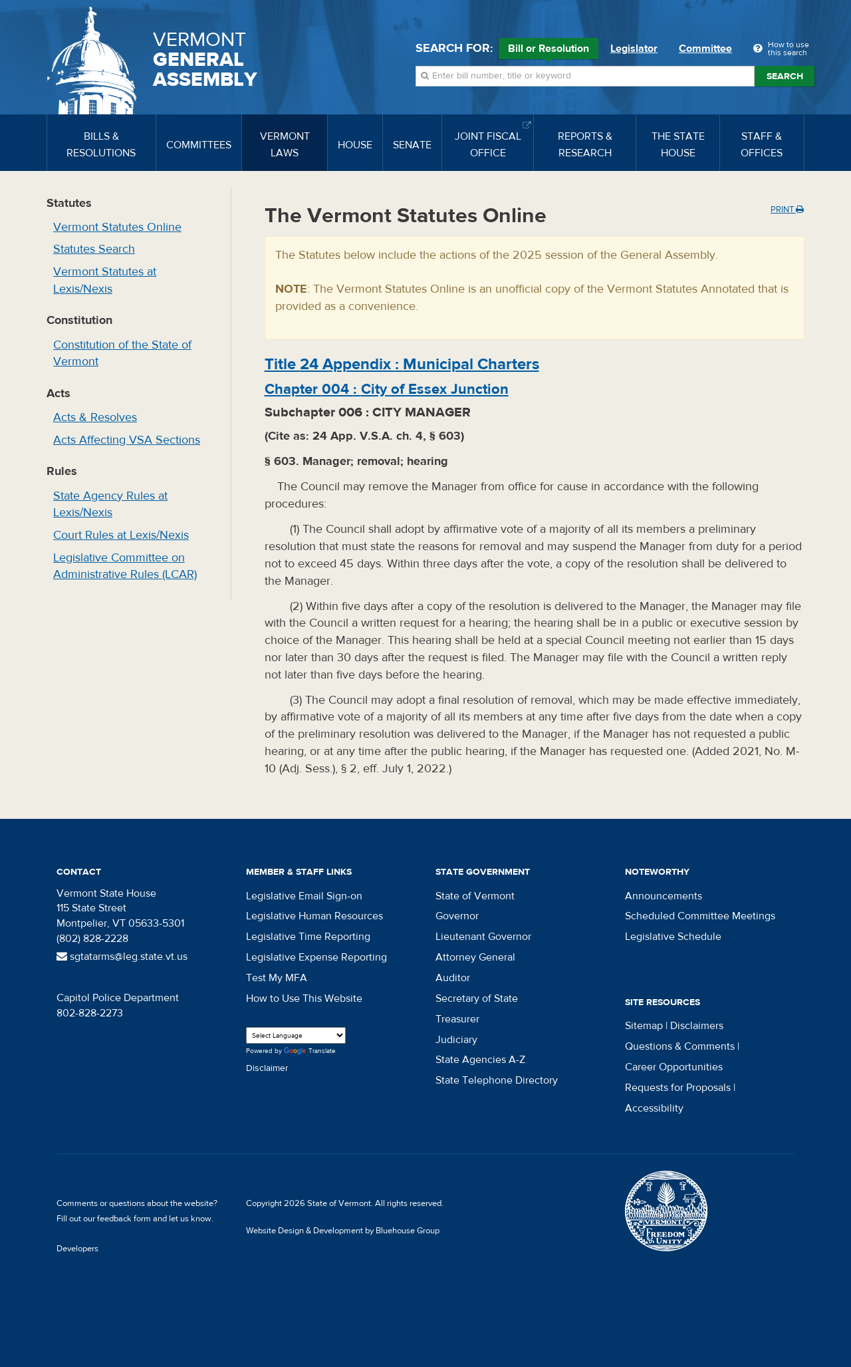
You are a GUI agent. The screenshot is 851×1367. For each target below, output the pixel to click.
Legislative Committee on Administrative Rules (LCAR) (125, 566)
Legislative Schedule (673, 936)
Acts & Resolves (95, 417)
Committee (705, 48)
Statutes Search (94, 249)
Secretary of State (476, 998)
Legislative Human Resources (314, 916)
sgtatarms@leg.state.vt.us (122, 956)
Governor (457, 916)
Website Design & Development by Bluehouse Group (342, 1230)
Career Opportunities (674, 1067)
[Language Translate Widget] (296, 1035)
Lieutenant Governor (483, 936)
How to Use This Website (304, 998)
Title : (402, 364)
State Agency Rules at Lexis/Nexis (110, 504)
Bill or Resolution (548, 50)
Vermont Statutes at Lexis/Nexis (104, 280)
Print (787, 209)
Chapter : (387, 389)
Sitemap (644, 1025)
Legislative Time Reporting (308, 936)
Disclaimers (696, 1025)
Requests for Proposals (678, 1087)
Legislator (634, 48)
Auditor (452, 978)
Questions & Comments (680, 1046)
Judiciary (456, 1039)
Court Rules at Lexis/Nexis (121, 535)
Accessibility (654, 1108)
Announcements (663, 896)
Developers (77, 1248)
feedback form (124, 1218)
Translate (310, 1051)
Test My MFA (276, 978)
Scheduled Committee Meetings (700, 916)
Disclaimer (267, 1068)
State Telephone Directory (496, 1080)
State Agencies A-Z (480, 1059)
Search (785, 76)
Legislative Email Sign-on (304, 896)
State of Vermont (475, 896)
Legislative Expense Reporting (316, 957)
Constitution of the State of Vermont (122, 353)
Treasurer (457, 1019)
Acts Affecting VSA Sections (126, 440)
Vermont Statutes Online (117, 227)
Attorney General (475, 957)
